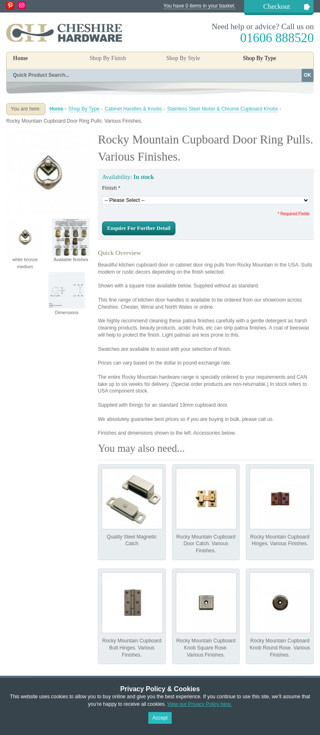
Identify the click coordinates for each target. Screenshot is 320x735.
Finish (111, 188)
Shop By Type (84, 109)
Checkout (276, 6)
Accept (160, 718)
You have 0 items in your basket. (199, 6)
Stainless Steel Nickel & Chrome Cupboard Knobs (222, 109)
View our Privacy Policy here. (199, 704)
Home (20, 58)
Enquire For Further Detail (138, 228)
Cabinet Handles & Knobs (133, 109)
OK (307, 75)
